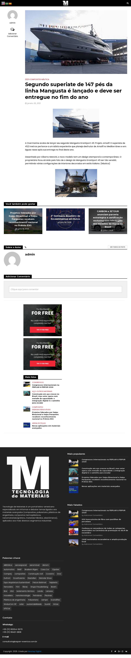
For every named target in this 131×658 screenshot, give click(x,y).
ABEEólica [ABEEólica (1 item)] (8, 568)
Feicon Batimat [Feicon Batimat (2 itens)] (39, 586)
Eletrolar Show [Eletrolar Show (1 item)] (45, 581)
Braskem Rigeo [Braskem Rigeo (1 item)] (31, 573)
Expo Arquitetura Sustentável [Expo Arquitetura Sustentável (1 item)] (17, 586)
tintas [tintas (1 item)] (55, 607)
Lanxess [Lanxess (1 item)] (49, 594)
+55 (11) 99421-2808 (12, 635)
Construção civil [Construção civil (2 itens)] (35, 577)
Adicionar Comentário (12, 35)
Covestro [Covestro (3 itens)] (50, 577)
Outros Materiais (44, 392)
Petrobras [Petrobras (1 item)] (37, 599)
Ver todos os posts (117, 247)
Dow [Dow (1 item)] (59, 577)
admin (12, 23)
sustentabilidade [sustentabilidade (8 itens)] (34, 607)
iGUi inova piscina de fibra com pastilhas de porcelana (103, 522)
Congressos (38, 382)
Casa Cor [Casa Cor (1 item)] (45, 573)
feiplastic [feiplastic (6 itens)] (53, 586)
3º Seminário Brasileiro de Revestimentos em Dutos (65, 217)
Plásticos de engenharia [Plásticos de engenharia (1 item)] (14, 603)
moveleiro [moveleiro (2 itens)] (8, 599)
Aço (34, 392)
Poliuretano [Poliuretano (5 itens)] (33, 603)
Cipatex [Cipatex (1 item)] (55, 573)
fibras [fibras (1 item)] (25, 590)
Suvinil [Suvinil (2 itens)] (47, 607)
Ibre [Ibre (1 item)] (5, 594)
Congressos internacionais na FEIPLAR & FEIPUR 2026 (46, 386)
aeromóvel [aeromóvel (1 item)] (34, 568)
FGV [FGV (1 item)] (17, 590)
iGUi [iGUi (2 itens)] (12, 594)
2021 (27, 79)
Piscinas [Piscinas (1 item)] (48, 599)
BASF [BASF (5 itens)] (20, 573)
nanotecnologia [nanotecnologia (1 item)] (23, 599)
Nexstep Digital (35, 655)
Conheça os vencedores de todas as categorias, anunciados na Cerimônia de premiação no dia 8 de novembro (101, 533)
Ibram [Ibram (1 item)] (53, 590)
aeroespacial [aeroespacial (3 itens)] (21, 568)
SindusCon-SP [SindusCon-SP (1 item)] (10, 607)
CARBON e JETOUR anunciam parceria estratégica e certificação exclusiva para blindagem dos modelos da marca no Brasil (107, 219)
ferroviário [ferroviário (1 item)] (8, 590)
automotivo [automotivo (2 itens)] (9, 573)
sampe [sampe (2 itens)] (44, 603)
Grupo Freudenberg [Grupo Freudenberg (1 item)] (39, 590)
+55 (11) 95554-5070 (13, 632)
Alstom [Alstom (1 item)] (45, 568)
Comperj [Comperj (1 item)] (8, 577)
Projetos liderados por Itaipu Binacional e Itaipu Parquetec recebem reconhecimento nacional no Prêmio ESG (23, 219)
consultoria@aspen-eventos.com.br (20, 645)
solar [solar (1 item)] (21, 607)
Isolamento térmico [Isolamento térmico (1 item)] (25, 594)
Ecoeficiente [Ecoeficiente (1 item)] (19, 581)
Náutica (45, 79)
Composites (35, 79)
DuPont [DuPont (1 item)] (7, 581)
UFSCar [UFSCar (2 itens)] (7, 612)
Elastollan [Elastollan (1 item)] (32, 581)
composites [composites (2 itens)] (20, 577)
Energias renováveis (41, 411)
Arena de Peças (39, 426)
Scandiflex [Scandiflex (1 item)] (55, 603)
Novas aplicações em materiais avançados (42, 429)
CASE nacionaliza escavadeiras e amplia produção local (101, 543)
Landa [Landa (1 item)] (40, 594)
